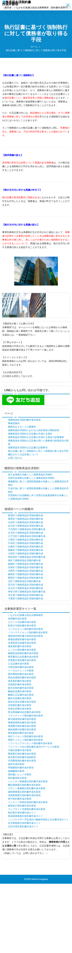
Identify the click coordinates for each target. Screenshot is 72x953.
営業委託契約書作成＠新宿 (22, 660)
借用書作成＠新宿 (17, 618)
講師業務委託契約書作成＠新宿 (24, 791)
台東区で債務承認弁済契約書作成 (25, 546)
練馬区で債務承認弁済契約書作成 (25, 574)
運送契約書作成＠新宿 (19, 646)
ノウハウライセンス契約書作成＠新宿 (28, 632)
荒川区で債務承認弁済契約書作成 (25, 584)
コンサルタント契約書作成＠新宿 (25, 629)
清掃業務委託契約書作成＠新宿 (24, 795)
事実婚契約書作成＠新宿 (21, 733)
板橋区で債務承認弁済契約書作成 (25, 564)
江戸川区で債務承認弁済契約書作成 (26, 536)
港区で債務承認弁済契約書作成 (24, 560)
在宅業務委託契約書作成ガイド (24, 823)
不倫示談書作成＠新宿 (19, 750)
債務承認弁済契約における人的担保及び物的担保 (33, 430)
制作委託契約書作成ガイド (22, 812)
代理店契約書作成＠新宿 (21, 667)
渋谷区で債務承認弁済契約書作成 (25, 522)
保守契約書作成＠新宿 (19, 798)
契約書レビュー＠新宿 (19, 774)
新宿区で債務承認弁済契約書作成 (25, 515)
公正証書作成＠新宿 (18, 663)
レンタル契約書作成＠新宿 (22, 649)
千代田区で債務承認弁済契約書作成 (26, 529)
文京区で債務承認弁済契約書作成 (25, 532)
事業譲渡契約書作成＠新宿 (22, 722)
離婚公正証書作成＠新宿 (21, 694)
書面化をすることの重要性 (22, 426)
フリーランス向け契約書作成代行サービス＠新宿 (33, 746)
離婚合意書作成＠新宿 (19, 691)
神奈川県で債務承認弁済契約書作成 (26, 591)
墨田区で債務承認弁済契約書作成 (25, 518)
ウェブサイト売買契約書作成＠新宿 (26, 809)
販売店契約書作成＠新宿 (21, 688)
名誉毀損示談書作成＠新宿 (22, 642)
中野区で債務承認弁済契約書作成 (25, 570)
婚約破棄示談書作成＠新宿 (22, 729)
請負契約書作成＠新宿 (19, 684)
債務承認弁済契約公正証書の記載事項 (28, 447)
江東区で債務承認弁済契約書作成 (25, 539)
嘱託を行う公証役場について (23, 454)
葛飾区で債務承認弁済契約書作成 (25, 550)
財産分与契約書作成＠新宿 (22, 625)
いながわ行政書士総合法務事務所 (25, 615)
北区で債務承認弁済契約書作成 (24, 581)
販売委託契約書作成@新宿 (22, 757)
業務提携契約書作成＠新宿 (22, 639)
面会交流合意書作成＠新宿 (22, 701)
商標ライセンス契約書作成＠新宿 (25, 739)
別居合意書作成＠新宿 (19, 708)
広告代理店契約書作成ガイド (23, 826)
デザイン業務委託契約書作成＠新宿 (26, 788)
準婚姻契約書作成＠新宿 (21, 767)
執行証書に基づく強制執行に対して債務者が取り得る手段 (38, 451)
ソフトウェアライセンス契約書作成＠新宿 (30, 743)
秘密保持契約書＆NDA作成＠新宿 (25, 636)
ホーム (34, 46)
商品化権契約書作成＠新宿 (22, 677)
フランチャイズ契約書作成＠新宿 (25, 715)
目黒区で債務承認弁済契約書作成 (25, 567)
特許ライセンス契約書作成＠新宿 (25, 736)
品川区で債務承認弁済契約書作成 (25, 525)
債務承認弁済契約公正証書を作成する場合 (30, 433)
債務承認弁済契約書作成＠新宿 (24, 419)
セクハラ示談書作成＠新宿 (22, 622)
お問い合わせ (15, 458)
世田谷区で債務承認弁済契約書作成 (26, 557)
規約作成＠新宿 (16, 764)
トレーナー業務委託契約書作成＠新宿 (28, 781)
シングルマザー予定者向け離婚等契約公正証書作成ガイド (38, 819)
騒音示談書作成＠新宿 (19, 698)
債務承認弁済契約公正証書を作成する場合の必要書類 (36, 437)
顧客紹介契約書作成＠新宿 (22, 805)
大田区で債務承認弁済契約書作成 (25, 553)
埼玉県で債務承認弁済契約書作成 (25, 595)
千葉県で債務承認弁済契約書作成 (25, 598)
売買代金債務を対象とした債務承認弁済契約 (31, 478)
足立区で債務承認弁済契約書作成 (25, 588)
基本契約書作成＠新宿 (19, 681)
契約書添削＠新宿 (17, 778)
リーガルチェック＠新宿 (21, 670)
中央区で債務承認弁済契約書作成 (25, 543)
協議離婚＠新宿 (16, 771)
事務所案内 (14, 423)
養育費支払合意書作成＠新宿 (23, 656)
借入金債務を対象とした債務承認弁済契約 (30, 474)
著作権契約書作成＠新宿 (21, 674)
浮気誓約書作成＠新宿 (19, 705)
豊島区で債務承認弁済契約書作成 (25, 577)
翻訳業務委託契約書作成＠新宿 (24, 785)
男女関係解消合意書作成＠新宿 (24, 712)
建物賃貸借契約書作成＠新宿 (23, 653)
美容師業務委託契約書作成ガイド (25, 816)
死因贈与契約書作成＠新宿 (22, 726)
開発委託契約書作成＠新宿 (22, 753)
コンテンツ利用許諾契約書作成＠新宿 (28, 802)
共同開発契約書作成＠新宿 (22, 760)
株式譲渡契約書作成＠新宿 (22, 719)
